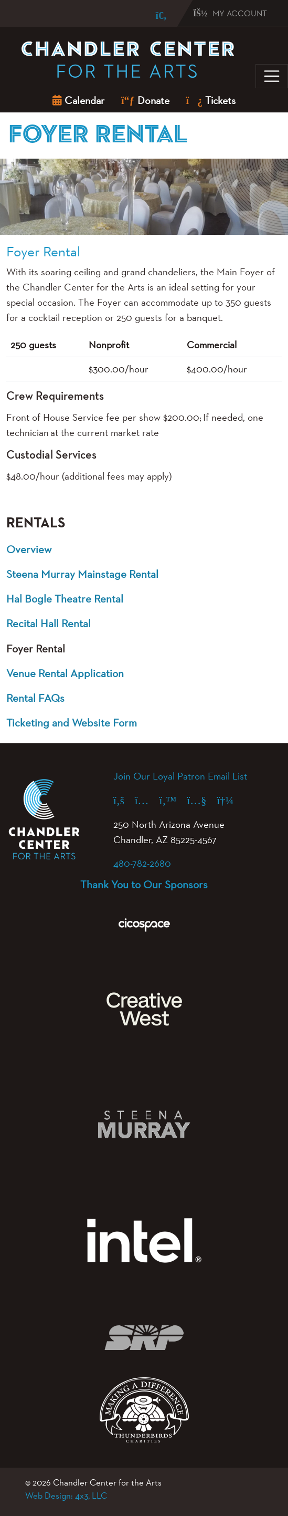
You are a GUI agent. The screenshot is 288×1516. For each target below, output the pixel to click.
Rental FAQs (35, 698)
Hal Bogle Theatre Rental (64, 598)
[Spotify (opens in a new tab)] (230, 800)
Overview (28, 549)
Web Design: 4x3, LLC (66, 1495)
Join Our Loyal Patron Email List (180, 776)
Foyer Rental (35, 648)
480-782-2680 (142, 863)
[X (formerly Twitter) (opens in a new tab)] (173, 800)
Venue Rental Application (65, 673)
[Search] (153, 15)
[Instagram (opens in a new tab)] (147, 800)
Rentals (35, 523)
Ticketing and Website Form (71, 722)
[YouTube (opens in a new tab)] (202, 800)
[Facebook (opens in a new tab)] (124, 800)
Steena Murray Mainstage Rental (82, 574)
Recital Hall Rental (48, 623)
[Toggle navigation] (271, 76)
